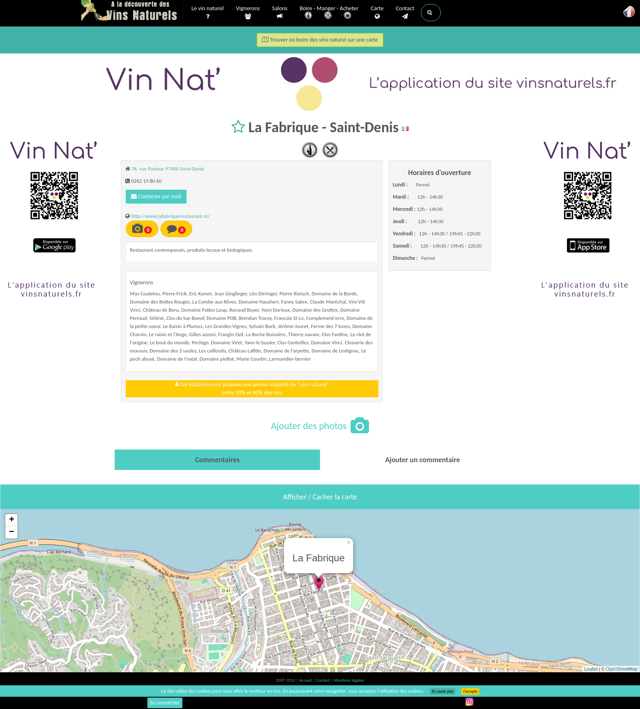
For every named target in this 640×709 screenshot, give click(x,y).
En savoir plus (442, 691)
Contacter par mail (156, 196)
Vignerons (248, 12)
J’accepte (470, 691)
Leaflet (591, 669)
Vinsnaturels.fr (132, 11)
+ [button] (11, 520)
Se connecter (165, 702)
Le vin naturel (207, 12)
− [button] (11, 532)
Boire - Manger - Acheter (329, 13)
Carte (377, 12)
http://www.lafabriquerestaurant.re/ (170, 216)
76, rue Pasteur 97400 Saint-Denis (167, 169)
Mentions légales (349, 680)
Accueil (306, 680)
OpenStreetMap (622, 669)
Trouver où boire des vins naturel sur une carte (320, 39)
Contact (405, 12)
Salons (280, 12)
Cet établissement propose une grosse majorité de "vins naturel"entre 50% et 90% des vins (252, 388)
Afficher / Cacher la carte (320, 496)
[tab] (217, 460)
